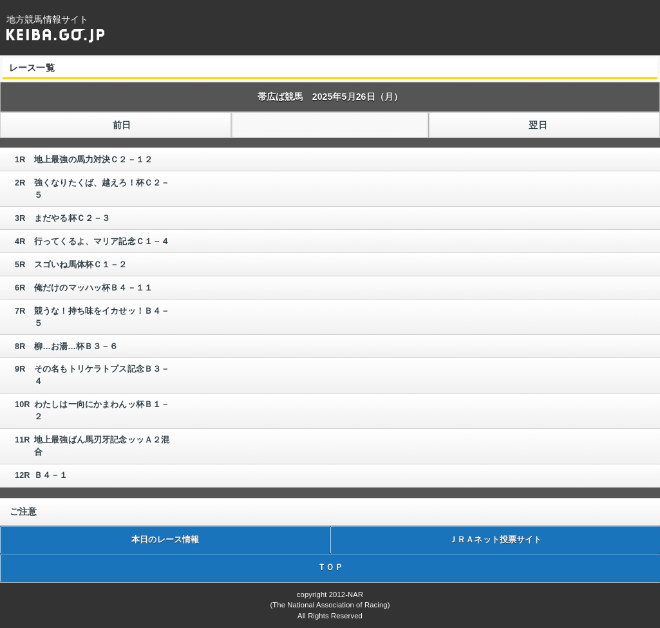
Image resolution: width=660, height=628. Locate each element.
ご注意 (23, 511)
